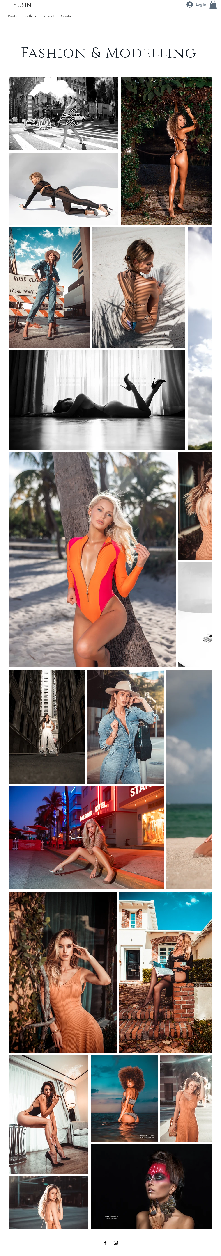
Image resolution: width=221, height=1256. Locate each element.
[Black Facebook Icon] (105, 1242)
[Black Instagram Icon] (116, 1242)
